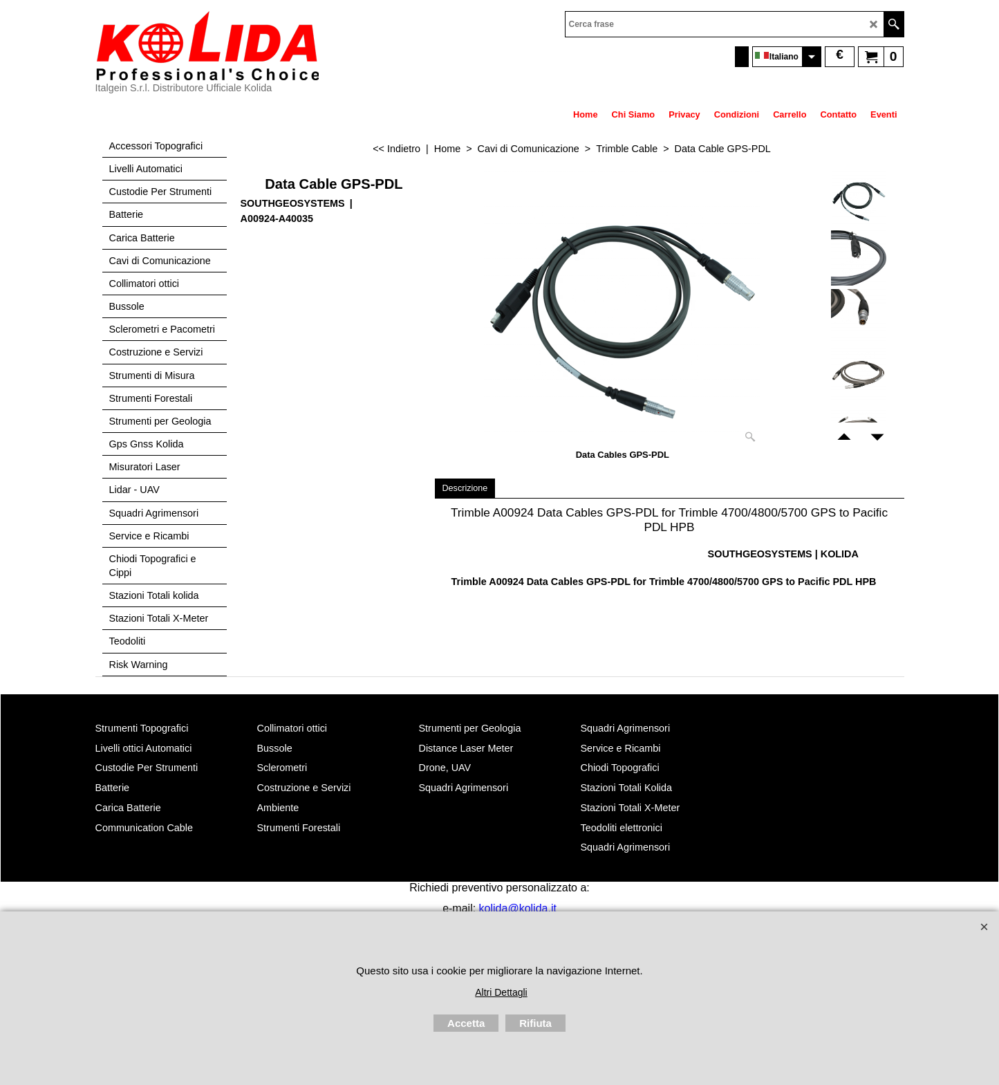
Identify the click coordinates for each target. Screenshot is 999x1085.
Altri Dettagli (501, 992)
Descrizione (465, 488)
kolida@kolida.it (518, 908)
